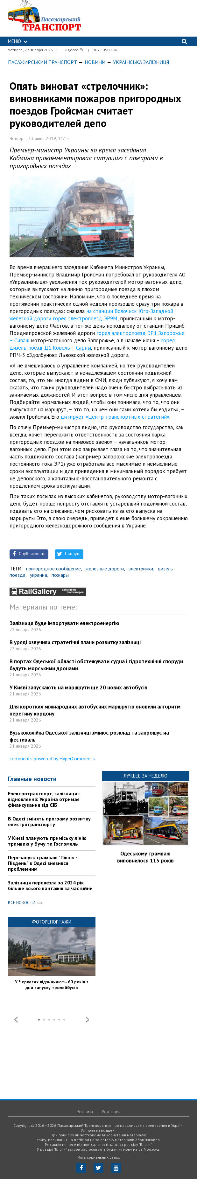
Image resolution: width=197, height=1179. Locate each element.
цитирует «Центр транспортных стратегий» (115, 416)
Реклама (85, 1111)
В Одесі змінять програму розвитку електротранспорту (49, 821)
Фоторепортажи (51, 922)
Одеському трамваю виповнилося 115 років (145, 857)
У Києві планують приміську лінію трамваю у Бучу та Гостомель (47, 841)
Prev (16, 1019)
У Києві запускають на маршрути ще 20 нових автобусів (78, 687)
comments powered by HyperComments (52, 758)
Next (87, 1019)
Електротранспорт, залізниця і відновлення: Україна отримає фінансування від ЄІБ (44, 799)
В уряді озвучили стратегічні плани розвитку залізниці (75, 642)
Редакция (111, 1111)
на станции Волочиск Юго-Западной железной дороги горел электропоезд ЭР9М (91, 315)
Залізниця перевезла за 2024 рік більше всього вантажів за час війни (50, 885)
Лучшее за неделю (145, 776)
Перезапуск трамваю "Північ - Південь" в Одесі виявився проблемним (42, 863)
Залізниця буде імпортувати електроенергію (64, 623)
